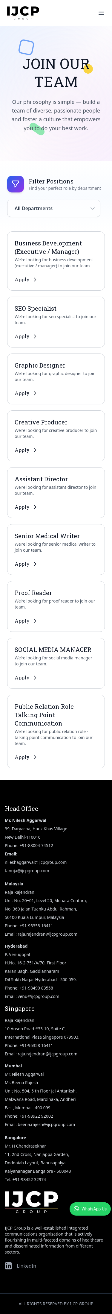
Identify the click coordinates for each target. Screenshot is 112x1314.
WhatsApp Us (90, 1209)
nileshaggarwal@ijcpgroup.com (36, 862)
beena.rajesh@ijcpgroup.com (46, 1124)
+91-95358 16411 (36, 925)
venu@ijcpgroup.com (38, 996)
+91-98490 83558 (36, 988)
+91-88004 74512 (36, 845)
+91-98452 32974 (29, 1179)
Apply (26, 279)
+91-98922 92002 (36, 1116)
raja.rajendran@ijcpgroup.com (47, 934)
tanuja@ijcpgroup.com (27, 870)
